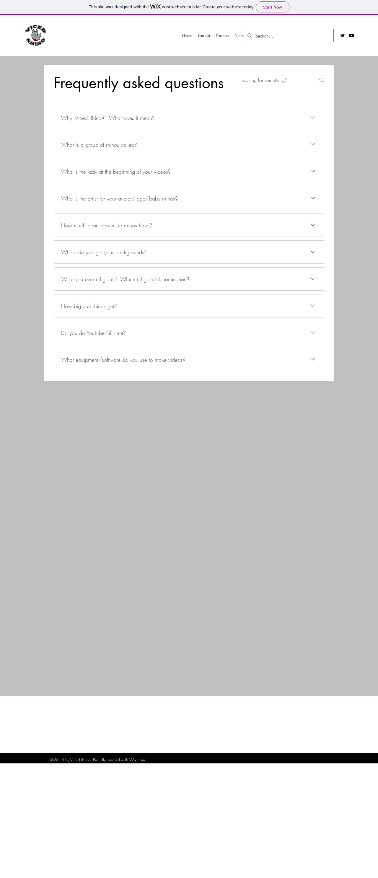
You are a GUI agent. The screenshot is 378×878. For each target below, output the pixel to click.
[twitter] (343, 35)
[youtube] (351, 35)
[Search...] (288, 35)
